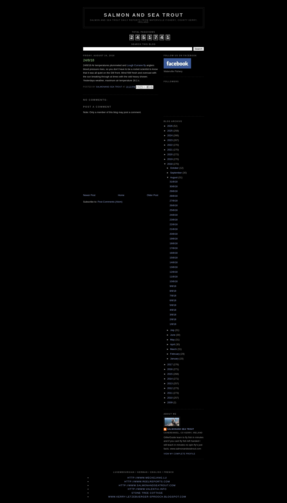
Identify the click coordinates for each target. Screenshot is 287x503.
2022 (170, 145)
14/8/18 (173, 262)
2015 (170, 374)
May (172, 339)
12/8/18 (173, 271)
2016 (170, 369)
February (175, 354)
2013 (170, 383)
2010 (170, 397)
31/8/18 (173, 181)
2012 (170, 388)
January (174, 358)
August (174, 177)
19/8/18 (173, 238)
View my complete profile (179, 454)
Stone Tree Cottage (147, 492)
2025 (170, 130)
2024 (170, 135)
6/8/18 (172, 300)
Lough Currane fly (136, 65)
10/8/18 (173, 281)
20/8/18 (173, 234)
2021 (170, 149)
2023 (170, 140)
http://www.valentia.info (147, 489)
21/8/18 (173, 229)
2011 (170, 393)
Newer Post (89, 195)
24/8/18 (173, 215)
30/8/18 (173, 186)
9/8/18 (172, 286)
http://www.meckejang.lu (147, 477)
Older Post (152, 195)
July (172, 330)
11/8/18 (173, 276)
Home (121, 195)
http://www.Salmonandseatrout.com (147, 485)
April (173, 344)
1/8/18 (172, 324)
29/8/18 (173, 191)
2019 (170, 159)
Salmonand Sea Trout (180, 429)
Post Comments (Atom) (110, 201)
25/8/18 (173, 210)
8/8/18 (172, 290)
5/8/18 (172, 305)
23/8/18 (173, 219)
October (174, 168)
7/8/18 (172, 295)
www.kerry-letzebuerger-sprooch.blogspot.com (147, 496)
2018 (170, 164)
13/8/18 (173, 267)
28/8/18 (173, 196)
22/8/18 (173, 224)
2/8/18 (172, 319)
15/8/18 (173, 257)
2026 (170, 126)
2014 (170, 378)
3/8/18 (172, 314)
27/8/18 (173, 200)
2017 (170, 364)
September (176, 172)
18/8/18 (173, 243)
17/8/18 (173, 248)
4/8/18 (172, 309)
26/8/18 (173, 205)
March (174, 349)
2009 (170, 402)
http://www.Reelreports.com (147, 481)
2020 (170, 154)
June (173, 335)
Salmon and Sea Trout (144, 15)
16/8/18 (173, 253)
